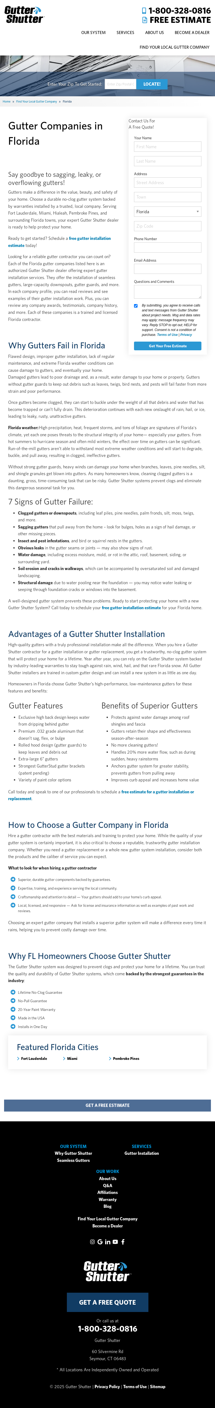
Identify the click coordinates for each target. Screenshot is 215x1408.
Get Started (90, 84)
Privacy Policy (107, 1386)
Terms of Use (167, 335)
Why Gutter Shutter (73, 1153)
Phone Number (145, 239)
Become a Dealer (107, 1225)
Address (140, 174)
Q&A (107, 1185)
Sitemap (158, 1386)
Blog (108, 1206)
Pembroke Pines (126, 1058)
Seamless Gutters (73, 1160)
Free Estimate (180, 19)
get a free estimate (108, 1105)
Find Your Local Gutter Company (175, 47)
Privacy (186, 335)
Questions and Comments (154, 281)
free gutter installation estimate (131, 607)
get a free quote (107, 1302)
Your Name (143, 138)
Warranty (108, 1199)
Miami (72, 1058)
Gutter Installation (141, 1153)
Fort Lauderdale (34, 1058)
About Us (107, 1178)
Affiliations (107, 1192)
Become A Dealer (192, 32)
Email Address (145, 260)
